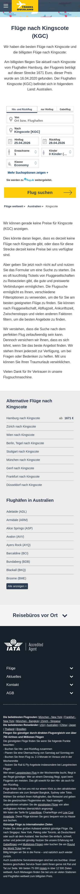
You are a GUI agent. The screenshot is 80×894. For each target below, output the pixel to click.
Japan (72, 725)
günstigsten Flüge (48, 804)
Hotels (43, 868)
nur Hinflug (48, 109)
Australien (52, 725)
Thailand (9, 729)
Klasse (19, 161)
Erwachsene (22, 150)
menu (6, 6)
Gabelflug (66, 109)
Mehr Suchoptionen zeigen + (28, 172)
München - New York (50, 717)
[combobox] (57, 152)
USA (42, 725)
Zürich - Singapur (50, 721)
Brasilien (21, 729)
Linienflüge (35, 812)
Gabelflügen (10, 844)
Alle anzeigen (16, 586)
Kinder (53, 150)
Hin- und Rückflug (22, 109)
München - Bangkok (27, 721)
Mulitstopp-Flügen (33, 844)
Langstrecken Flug (26, 772)
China (63, 725)
